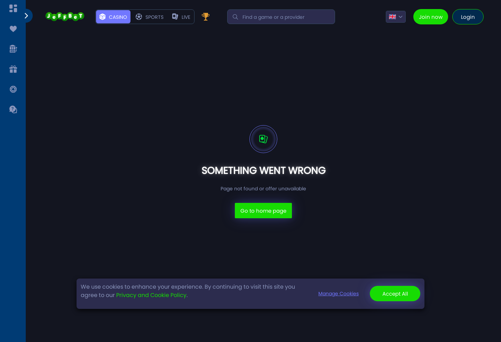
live (181, 17)
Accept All (395, 293)
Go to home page (263, 210)
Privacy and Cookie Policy (151, 295)
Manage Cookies (338, 293)
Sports (150, 17)
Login (468, 17)
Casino (113, 17)
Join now (431, 17)
